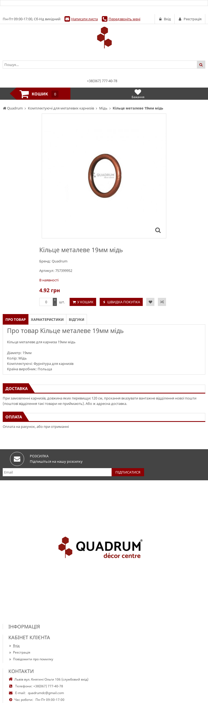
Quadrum (59, 261)
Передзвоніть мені (124, 18)
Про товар (15, 319)
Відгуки (76, 319)
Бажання (138, 94)
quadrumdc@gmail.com (46, 693)
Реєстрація (19, 652)
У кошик (85, 301)
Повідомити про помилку (30, 659)
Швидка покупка (123, 301)
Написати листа (84, 18)
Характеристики (47, 319)
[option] (104, 176)
